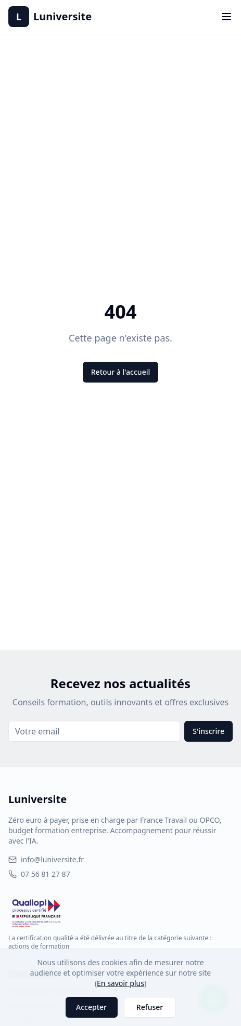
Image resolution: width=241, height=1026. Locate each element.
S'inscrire (208, 731)
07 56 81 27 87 (39, 874)
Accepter (91, 1007)
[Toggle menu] (226, 16)
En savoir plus (120, 983)
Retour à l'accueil (120, 372)
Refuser (149, 1007)
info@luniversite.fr (46, 859)
